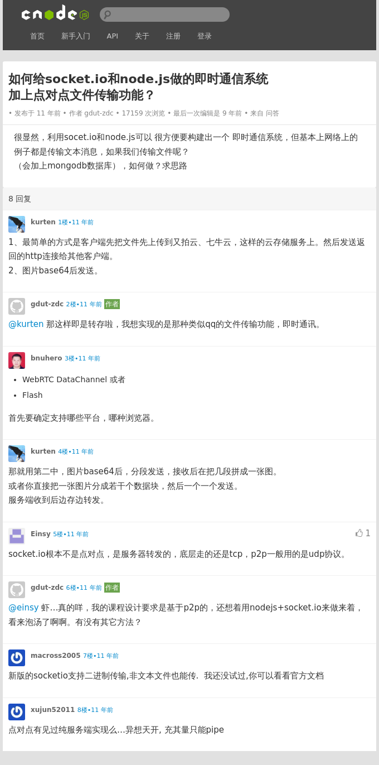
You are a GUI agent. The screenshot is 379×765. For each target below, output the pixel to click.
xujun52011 (53, 710)
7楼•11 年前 (101, 656)
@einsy (23, 608)
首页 (37, 36)
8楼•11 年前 (95, 710)
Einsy (41, 534)
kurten (43, 222)
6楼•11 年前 (84, 587)
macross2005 (56, 656)
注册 (173, 36)
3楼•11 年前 (82, 358)
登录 (204, 36)
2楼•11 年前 (84, 304)
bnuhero (46, 358)
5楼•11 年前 (71, 534)
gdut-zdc (98, 113)
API (113, 36)
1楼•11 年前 (76, 222)
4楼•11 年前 (76, 451)
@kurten (26, 324)
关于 (142, 36)
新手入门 (75, 36)
